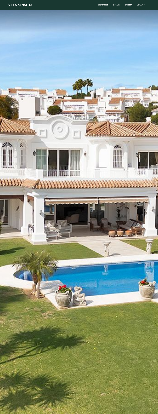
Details (116, 5)
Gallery (129, 5)
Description (102, 5)
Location (141, 5)
